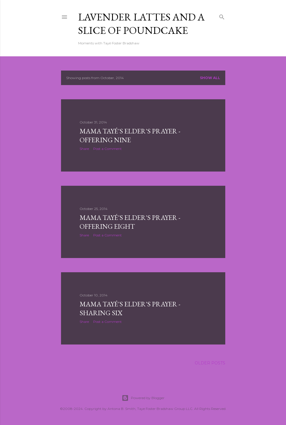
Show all (210, 78)
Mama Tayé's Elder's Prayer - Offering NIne (130, 135)
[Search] (221, 15)
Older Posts (210, 363)
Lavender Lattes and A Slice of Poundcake (141, 23)
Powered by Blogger (143, 398)
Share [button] (84, 149)
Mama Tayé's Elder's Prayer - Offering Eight (130, 222)
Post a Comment (107, 149)
